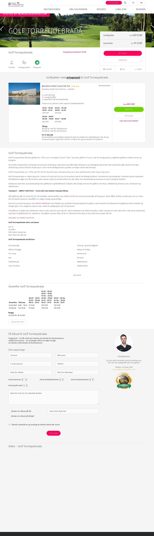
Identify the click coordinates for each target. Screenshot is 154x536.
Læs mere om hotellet (129, 125)
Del (122, 73)
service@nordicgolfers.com (124, 373)
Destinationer (52, 9)
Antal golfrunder (15, 389)
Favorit (107, 73)
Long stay (121, 9)
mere (138, 73)
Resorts (101, 9)
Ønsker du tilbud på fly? (21, 415)
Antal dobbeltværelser (49, 384)
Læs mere (77, 279)
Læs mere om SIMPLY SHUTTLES (21, 222)
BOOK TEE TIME (17, 326)
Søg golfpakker (78, 9)
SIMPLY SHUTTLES (71, 200)
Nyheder (141, 9)
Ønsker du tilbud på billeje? (22, 420)
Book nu (129, 114)
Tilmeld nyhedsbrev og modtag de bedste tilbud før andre (35, 429)
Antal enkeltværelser (80, 384)
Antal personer (15, 384)
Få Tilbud (123, 57)
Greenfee (123, 64)
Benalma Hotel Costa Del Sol (56, 90)
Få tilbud (114, 3)
